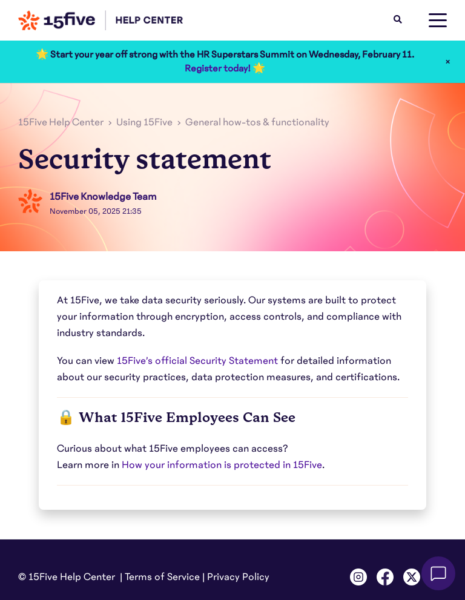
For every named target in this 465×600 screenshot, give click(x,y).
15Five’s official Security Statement (197, 361)
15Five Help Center (61, 122)
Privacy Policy (238, 577)
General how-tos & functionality (257, 122)
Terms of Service (162, 577)
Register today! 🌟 (225, 68)
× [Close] (447, 61)
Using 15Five (144, 122)
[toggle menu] (438, 21)
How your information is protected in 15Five (222, 465)
